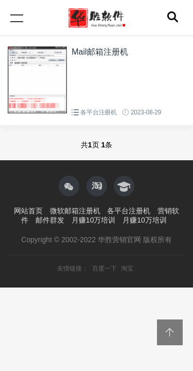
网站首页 (28, 211)
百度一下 (105, 268)
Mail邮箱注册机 (100, 51)
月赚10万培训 (94, 220)
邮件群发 (50, 220)
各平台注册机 (98, 112)
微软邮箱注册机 (75, 211)
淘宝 (127, 268)
